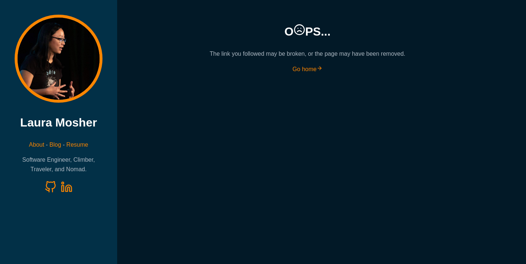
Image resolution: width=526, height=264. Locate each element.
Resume (77, 145)
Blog (55, 145)
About (36, 145)
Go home (307, 69)
